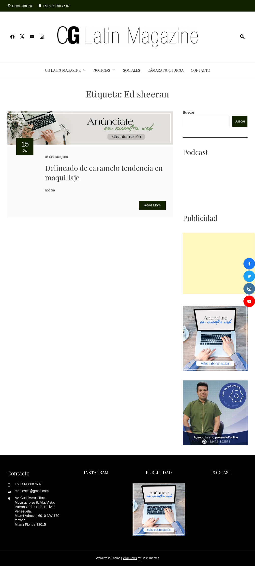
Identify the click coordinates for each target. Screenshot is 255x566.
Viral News (130, 558)
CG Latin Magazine (63, 70)
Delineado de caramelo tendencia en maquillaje (104, 172)
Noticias (101, 70)
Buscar (188, 112)
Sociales (131, 70)
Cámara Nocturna (165, 70)
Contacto (200, 70)
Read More (152, 205)
